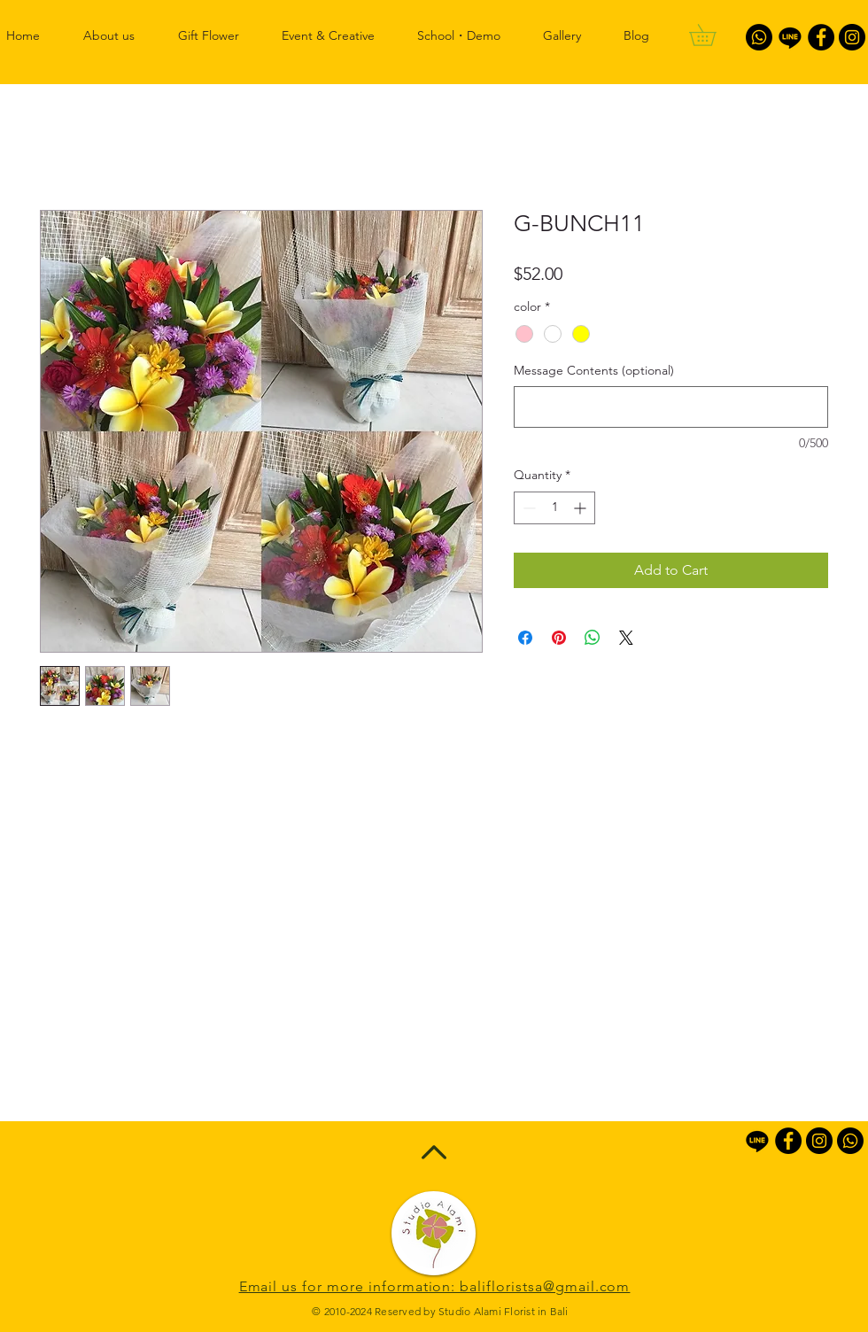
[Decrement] (527, 507)
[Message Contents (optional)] (671, 407)
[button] (713, 35)
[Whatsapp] (759, 37)
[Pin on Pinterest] (559, 637)
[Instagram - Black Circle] (852, 37)
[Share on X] (626, 637)
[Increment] (581, 507)
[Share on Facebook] (525, 637)
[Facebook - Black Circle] (821, 37)
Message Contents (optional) (594, 370)
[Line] (790, 37)
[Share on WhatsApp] (592, 637)
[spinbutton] (554, 507)
